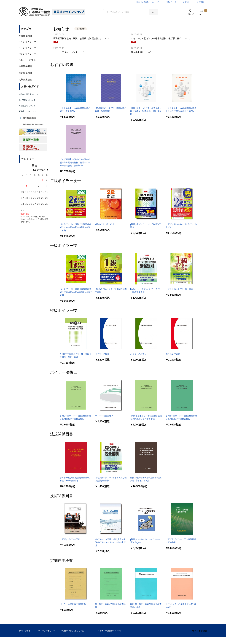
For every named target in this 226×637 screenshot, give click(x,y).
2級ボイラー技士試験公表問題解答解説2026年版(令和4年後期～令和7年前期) (76, 227)
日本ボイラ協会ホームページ (147, 2)
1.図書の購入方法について (30, 94)
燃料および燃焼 (173, 354)
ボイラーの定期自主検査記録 (73, 604)
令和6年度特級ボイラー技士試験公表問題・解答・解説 (75, 355)
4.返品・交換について (28, 111)
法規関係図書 (61, 434)
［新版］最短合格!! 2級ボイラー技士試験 (181, 226)
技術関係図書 (61, 496)
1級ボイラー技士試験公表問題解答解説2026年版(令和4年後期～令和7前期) (76, 292)
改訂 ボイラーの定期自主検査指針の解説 (181, 605)
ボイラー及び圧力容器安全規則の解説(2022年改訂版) (75, 479)
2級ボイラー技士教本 (104, 224)
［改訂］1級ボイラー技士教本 (179, 289)
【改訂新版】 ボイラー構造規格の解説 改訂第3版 (110, 109)
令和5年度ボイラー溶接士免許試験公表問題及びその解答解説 (146, 417)
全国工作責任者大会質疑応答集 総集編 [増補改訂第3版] (145, 479)
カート (203, 12)
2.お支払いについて (27, 100)
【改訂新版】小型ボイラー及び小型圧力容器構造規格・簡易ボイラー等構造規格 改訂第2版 (75, 162)
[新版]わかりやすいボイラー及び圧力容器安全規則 (146, 290)
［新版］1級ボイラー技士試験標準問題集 (111, 290)
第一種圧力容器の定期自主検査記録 (110, 605)
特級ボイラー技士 (65, 310)
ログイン (186, 2)
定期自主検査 (61, 560)
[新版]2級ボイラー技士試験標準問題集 (145, 226)
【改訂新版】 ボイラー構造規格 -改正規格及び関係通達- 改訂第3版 (145, 111)
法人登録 (200, 2)
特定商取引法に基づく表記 (73, 631)
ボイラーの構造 (102, 354)
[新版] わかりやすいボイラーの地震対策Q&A (145, 541)
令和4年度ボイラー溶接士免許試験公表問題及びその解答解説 (181, 417)
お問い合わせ (171, 2)
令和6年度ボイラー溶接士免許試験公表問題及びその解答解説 (75, 417)
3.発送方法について (27, 106)
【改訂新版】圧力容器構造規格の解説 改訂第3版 (75, 109)
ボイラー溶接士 (63, 372)
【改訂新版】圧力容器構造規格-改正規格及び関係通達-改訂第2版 (181, 109)
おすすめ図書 (61, 64)
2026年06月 (39, 170)
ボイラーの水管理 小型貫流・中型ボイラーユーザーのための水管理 (110, 542)
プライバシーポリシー (45, 631)
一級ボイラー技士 (65, 245)
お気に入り (191, 14)
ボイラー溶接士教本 (104, 416)
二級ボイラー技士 (65, 181)
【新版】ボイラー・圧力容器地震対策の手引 (181, 541)
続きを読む (81, 29)
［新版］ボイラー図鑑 (70, 539)
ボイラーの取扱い (138, 354)
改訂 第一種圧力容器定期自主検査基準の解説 (145, 605)
